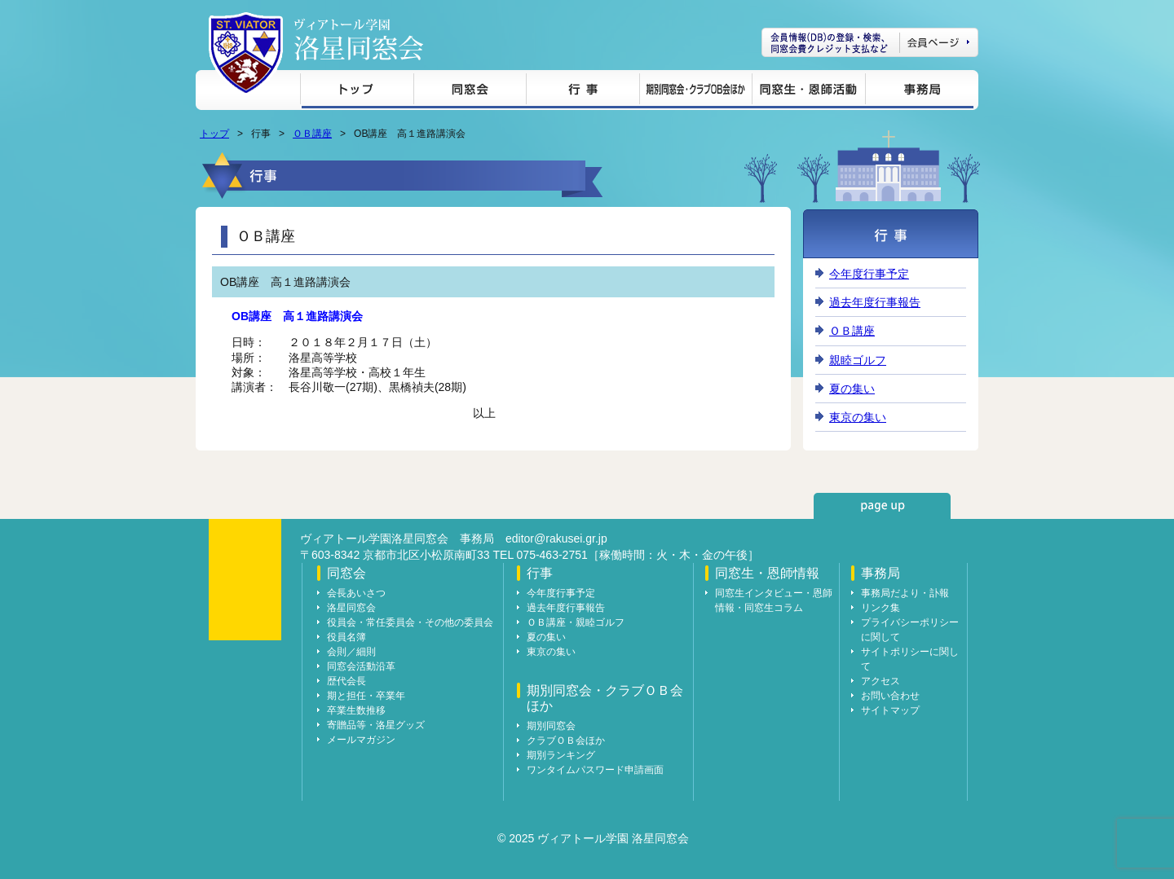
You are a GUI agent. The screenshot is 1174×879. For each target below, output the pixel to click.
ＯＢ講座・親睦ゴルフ (576, 622)
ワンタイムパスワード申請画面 (595, 770)
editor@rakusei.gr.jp (556, 538)
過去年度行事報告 (874, 302)
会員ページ (869, 42)
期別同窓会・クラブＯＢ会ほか (695, 91)
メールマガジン (361, 739)
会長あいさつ (356, 593)
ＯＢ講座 (312, 133)
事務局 (919, 91)
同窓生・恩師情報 (808, 91)
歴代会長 (346, 681)
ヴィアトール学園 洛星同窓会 (359, 39)
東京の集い (857, 417)
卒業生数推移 (356, 710)
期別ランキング (561, 755)
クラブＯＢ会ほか (566, 740)
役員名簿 (346, 637)
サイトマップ (890, 710)
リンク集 (880, 607)
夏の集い (852, 388)
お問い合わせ (890, 695)
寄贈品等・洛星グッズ (376, 725)
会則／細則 (351, 651)
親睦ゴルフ (857, 360)
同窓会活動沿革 (361, 666)
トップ (356, 91)
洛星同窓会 (351, 607)
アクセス (880, 681)
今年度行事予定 (869, 273)
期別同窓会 (551, 726)
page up (882, 506)
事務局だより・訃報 (905, 593)
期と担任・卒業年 (366, 695)
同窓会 (469, 91)
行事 (582, 91)
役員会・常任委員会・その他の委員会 (410, 622)
